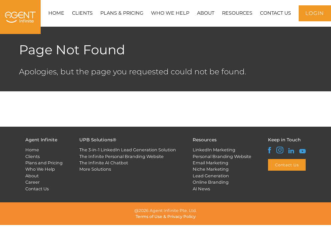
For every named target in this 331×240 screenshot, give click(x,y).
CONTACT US (275, 13)
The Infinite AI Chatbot (103, 162)
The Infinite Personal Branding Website (121, 156)
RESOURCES (237, 13)
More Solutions (95, 169)
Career (32, 182)
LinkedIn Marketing (214, 149)
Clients (32, 156)
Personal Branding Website (222, 156)
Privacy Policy (181, 216)
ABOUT (205, 13)
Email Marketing (210, 162)
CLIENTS (82, 13)
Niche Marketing (211, 169)
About (32, 175)
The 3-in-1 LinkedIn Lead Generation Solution (127, 149)
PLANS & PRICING (121, 13)
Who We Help (40, 169)
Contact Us (37, 188)
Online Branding (211, 182)
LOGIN (314, 13)
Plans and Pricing (44, 162)
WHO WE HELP (170, 13)
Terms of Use (149, 216)
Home (32, 149)
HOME (56, 13)
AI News (201, 188)
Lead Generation (211, 175)
